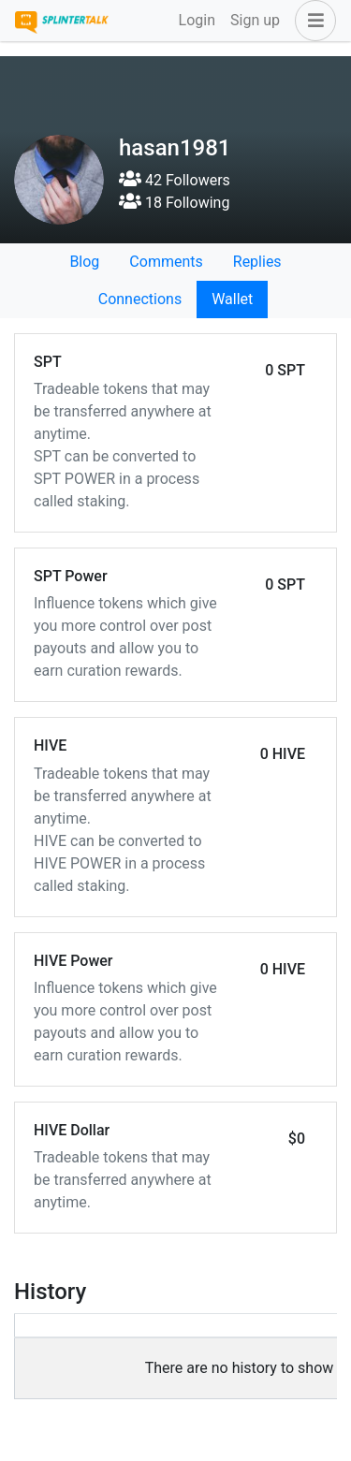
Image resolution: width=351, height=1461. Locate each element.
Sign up (255, 20)
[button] (311, 20)
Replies (257, 261)
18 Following (174, 203)
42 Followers (174, 180)
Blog (84, 261)
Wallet (232, 299)
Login (197, 20)
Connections (140, 299)
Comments (165, 261)
